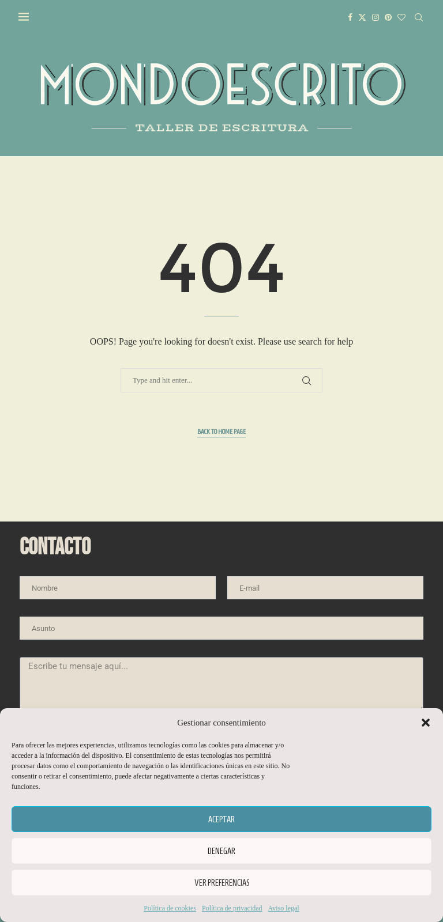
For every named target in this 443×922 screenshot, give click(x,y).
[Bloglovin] (403, 17)
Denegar (221, 851)
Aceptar (221, 819)
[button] (425, 722)
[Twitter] (363, 17)
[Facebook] (351, 17)
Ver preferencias (221, 882)
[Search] (420, 17)
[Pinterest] (389, 17)
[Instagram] (376, 17)
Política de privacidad (232, 908)
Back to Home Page (221, 431)
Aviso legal (283, 908)
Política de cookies (170, 908)
